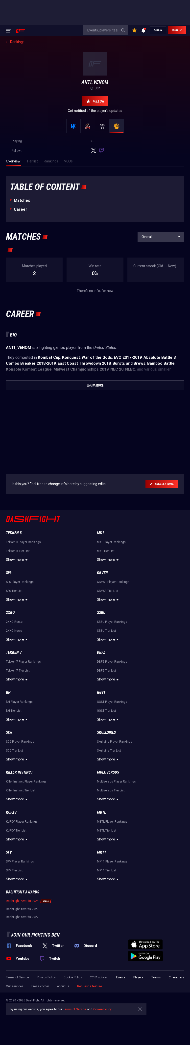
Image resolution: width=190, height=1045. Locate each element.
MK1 (100, 532)
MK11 (101, 852)
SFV (9, 852)
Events (120, 977)
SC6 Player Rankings (20, 741)
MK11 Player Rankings (112, 861)
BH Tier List (14, 710)
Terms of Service (17, 977)
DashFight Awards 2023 (22, 909)
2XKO (10, 612)
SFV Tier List (14, 870)
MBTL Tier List (106, 830)
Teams (156, 977)
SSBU (101, 612)
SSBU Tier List (106, 630)
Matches (22, 200)
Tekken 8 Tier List (18, 551)
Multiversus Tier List (111, 790)
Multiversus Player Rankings (116, 781)
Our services (15, 986)
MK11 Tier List (106, 870)
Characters (176, 977)
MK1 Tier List (106, 551)
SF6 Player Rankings (20, 582)
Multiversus (108, 772)
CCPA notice (98, 977)
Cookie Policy (73, 977)
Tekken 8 (14, 532)
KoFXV (11, 812)
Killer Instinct (19, 772)
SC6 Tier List (14, 750)
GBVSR (102, 572)
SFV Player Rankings (20, 861)
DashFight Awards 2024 (22, 901)
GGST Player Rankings (112, 702)
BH (8, 692)
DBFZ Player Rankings (112, 661)
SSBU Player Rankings (112, 622)
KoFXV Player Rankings (22, 821)
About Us (63, 986)
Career (20, 209)
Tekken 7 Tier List (18, 670)
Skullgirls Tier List (109, 750)
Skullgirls (106, 732)
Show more (17, 559)
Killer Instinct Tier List (20, 790)
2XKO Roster (15, 622)
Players (138, 977)
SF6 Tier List (14, 591)
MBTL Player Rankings (112, 821)
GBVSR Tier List (107, 591)
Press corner (40, 986)
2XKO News (14, 630)
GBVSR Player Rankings (113, 582)
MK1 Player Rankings (111, 542)
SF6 (9, 572)
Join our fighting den (35, 935)
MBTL (101, 812)
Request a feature (89, 986)
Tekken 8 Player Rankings (23, 542)
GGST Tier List (106, 710)
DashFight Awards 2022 (22, 917)
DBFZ (101, 652)
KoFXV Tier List (16, 830)
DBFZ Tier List (106, 670)
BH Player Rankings (19, 702)
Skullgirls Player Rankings (114, 741)
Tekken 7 (14, 652)
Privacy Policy (46, 977)
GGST (101, 692)
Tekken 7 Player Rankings (23, 661)
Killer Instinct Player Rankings (26, 781)
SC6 (9, 732)
